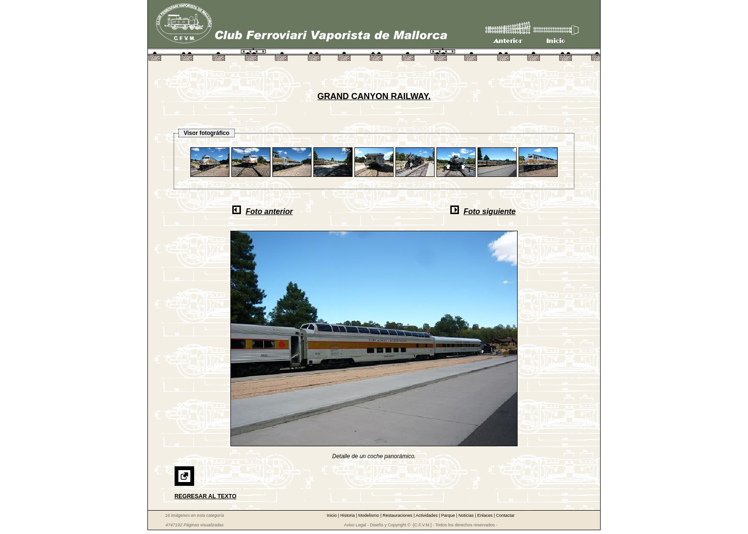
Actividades (427, 515)
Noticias (466, 515)
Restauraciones (398, 515)
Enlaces (485, 515)
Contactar (505, 515)
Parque (449, 515)
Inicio (332, 515)
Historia (348, 515)
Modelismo (369, 515)
